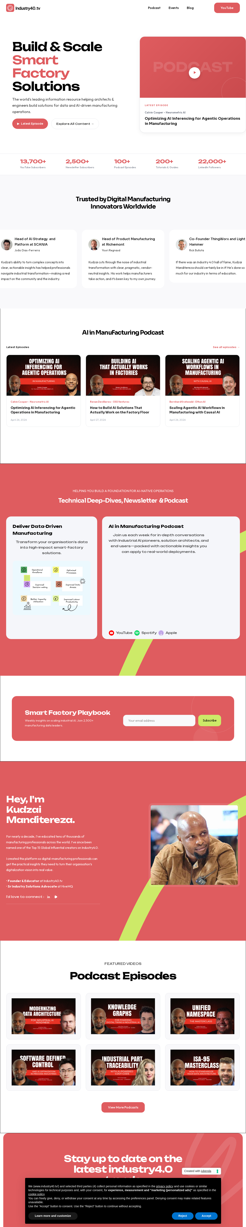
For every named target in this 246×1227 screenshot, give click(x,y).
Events (174, 8)
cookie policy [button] (36, 1194)
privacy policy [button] (164, 1186)
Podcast (154, 8)
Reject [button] (182, 1215)
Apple (171, 645)
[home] (23, 8)
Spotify (149, 645)
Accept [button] (206, 1215)
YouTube (124, 645)
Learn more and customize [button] (53, 1215)
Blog (190, 8)
